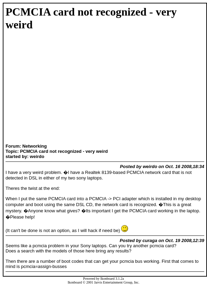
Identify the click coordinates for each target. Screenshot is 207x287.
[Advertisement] (27, 87)
